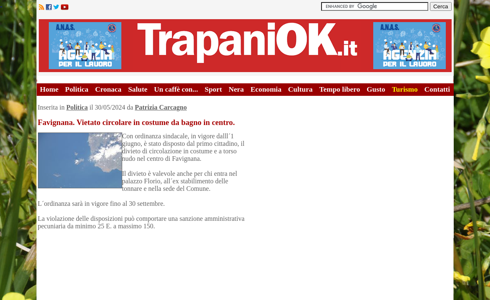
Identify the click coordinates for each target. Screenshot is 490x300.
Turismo (405, 89)
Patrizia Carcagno (161, 107)
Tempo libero (339, 89)
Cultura (300, 89)
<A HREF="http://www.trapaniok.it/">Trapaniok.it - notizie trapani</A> (245, 45)
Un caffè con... (176, 89)
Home (49, 89)
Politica (76, 89)
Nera (236, 89)
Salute (137, 89)
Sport (213, 89)
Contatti (437, 89)
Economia (266, 89)
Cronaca (108, 89)
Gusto (376, 89)
